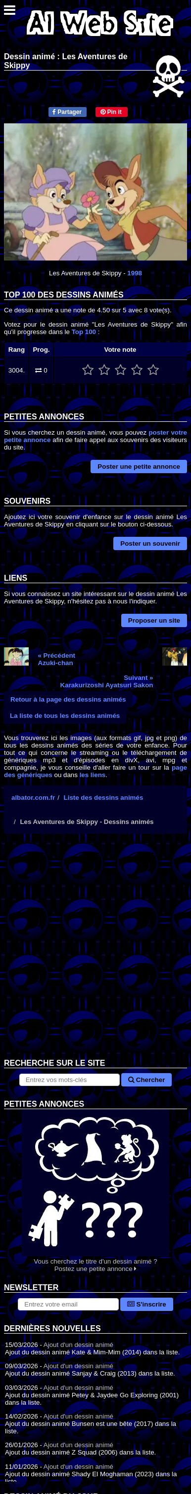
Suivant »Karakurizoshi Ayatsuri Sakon (106, 681)
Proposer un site (154, 620)
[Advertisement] (95, 954)
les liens (93, 775)
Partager (67, 112)
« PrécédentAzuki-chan (57, 659)
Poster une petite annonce (138, 466)
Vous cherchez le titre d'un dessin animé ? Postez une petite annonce (95, 1190)
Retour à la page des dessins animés (68, 699)
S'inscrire (146, 1304)
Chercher (146, 1079)
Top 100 (84, 332)
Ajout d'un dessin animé (78, 1344)
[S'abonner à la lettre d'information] (68, 1304)
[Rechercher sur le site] (69, 1080)
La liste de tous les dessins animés (65, 715)
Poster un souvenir (150, 543)
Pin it (111, 112)
